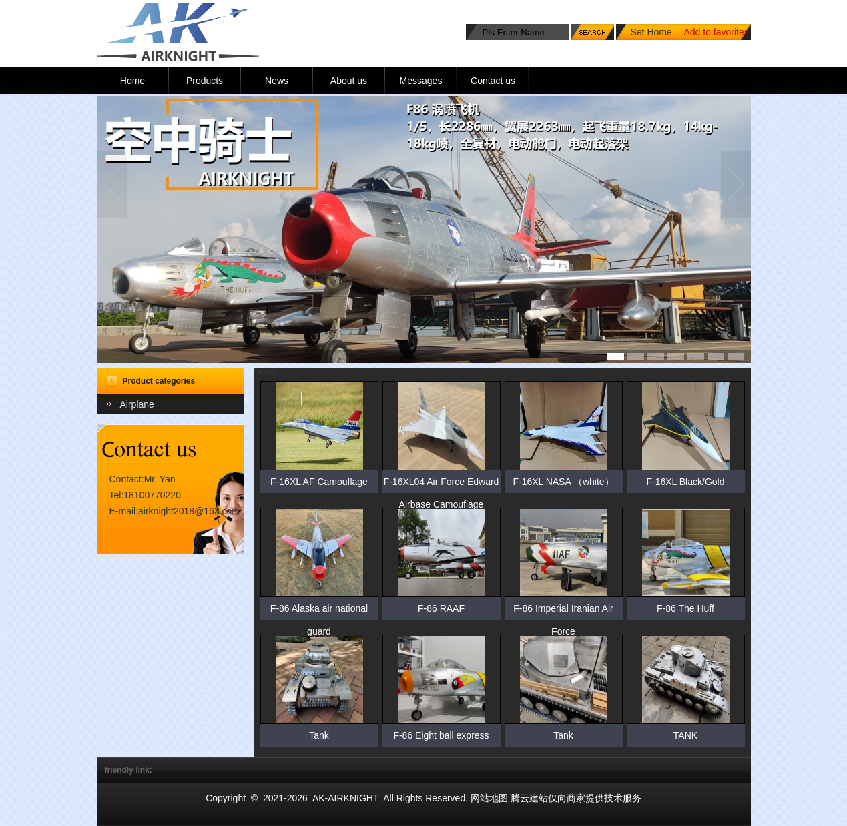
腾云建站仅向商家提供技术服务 (576, 798)
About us (348, 80)
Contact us (493, 80)
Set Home (651, 32)
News (276, 80)
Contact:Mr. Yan (142, 479)
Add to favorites (716, 32)
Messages (421, 80)
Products (204, 80)
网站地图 (489, 798)
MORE (266, 372)
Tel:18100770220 (145, 495)
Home (132, 80)
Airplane (137, 404)
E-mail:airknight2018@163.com (174, 511)
